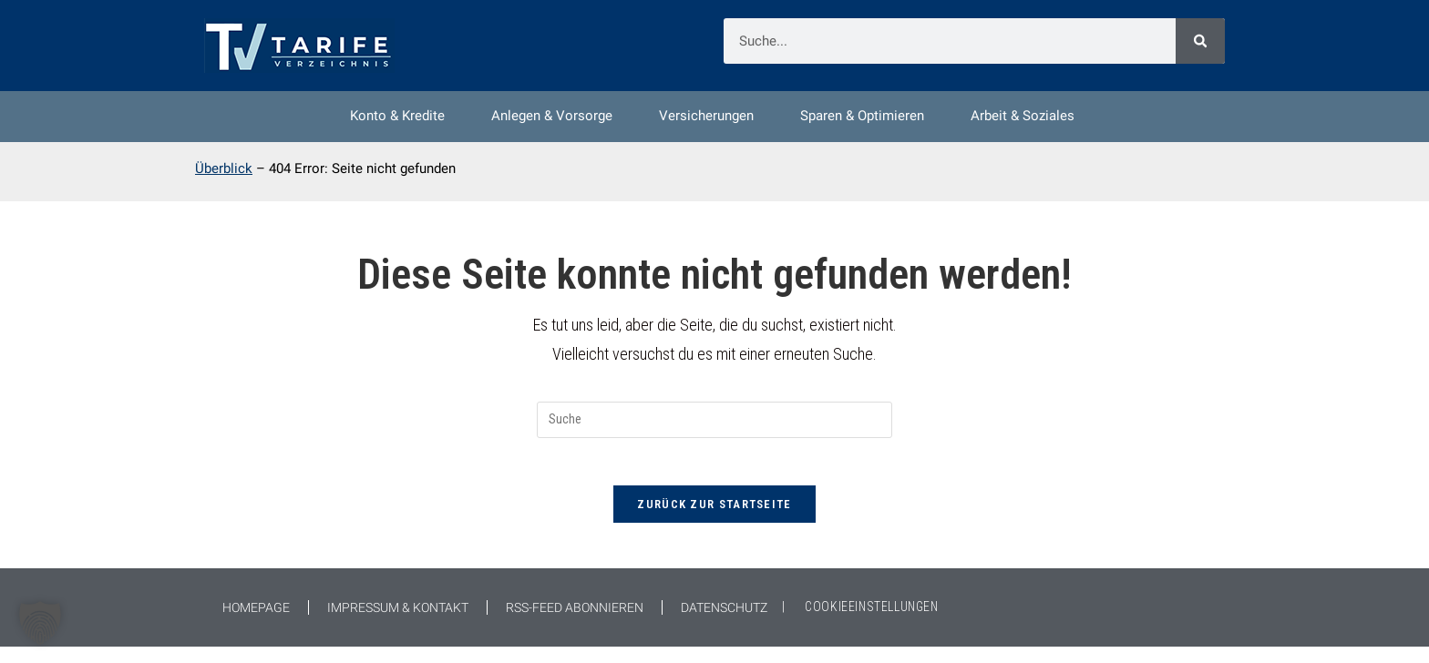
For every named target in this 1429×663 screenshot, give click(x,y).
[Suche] (1200, 41)
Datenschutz (724, 624)
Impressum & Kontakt (397, 624)
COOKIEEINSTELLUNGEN (871, 623)
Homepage (256, 624)
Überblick (223, 174)
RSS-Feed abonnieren (574, 624)
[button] (40, 623)
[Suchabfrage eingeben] (714, 429)
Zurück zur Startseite (714, 520)
